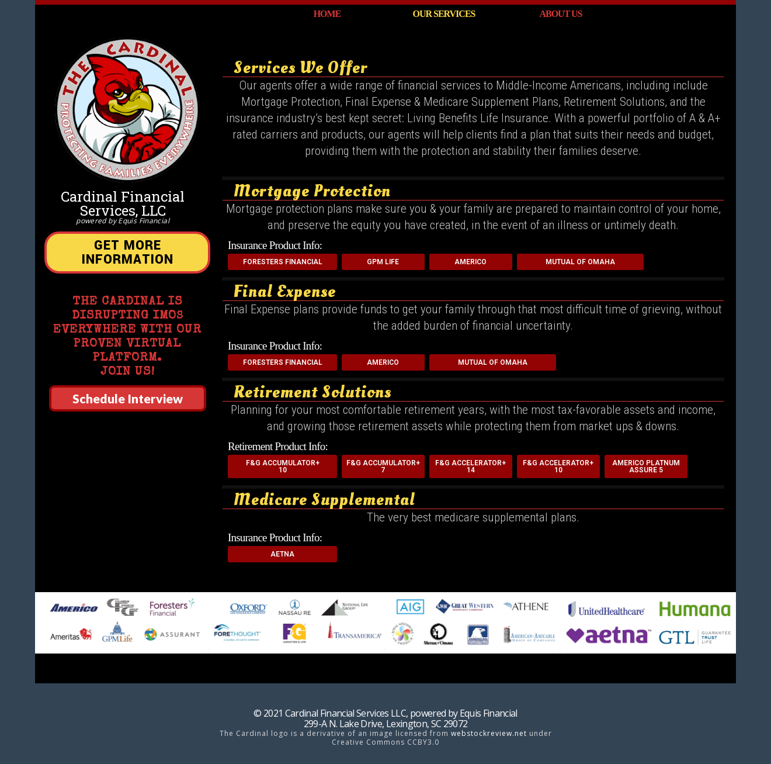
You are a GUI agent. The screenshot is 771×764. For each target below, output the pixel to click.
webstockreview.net (489, 733)
